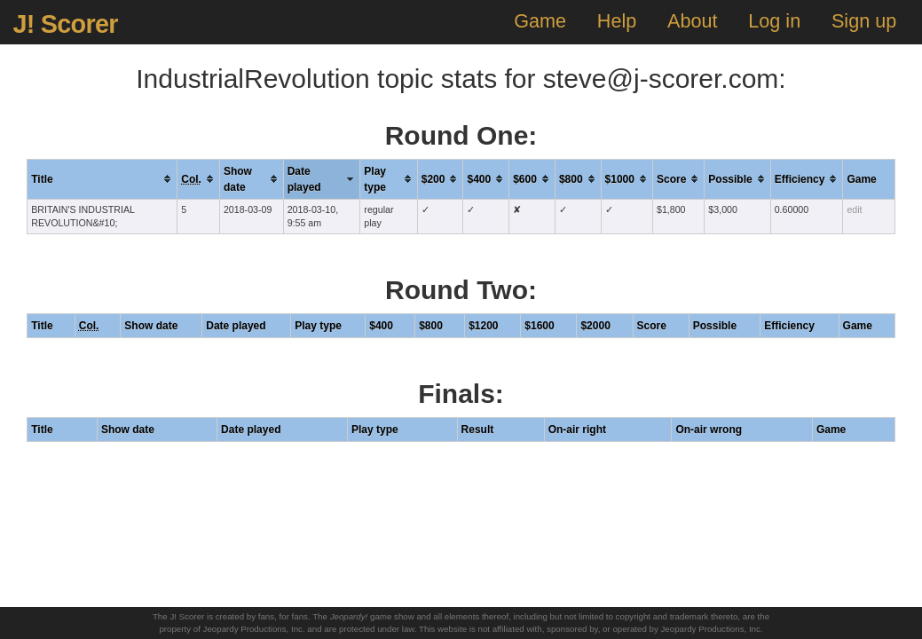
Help (616, 21)
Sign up (863, 21)
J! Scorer (64, 24)
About (692, 21)
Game (540, 21)
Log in (774, 21)
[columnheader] (102, 179)
